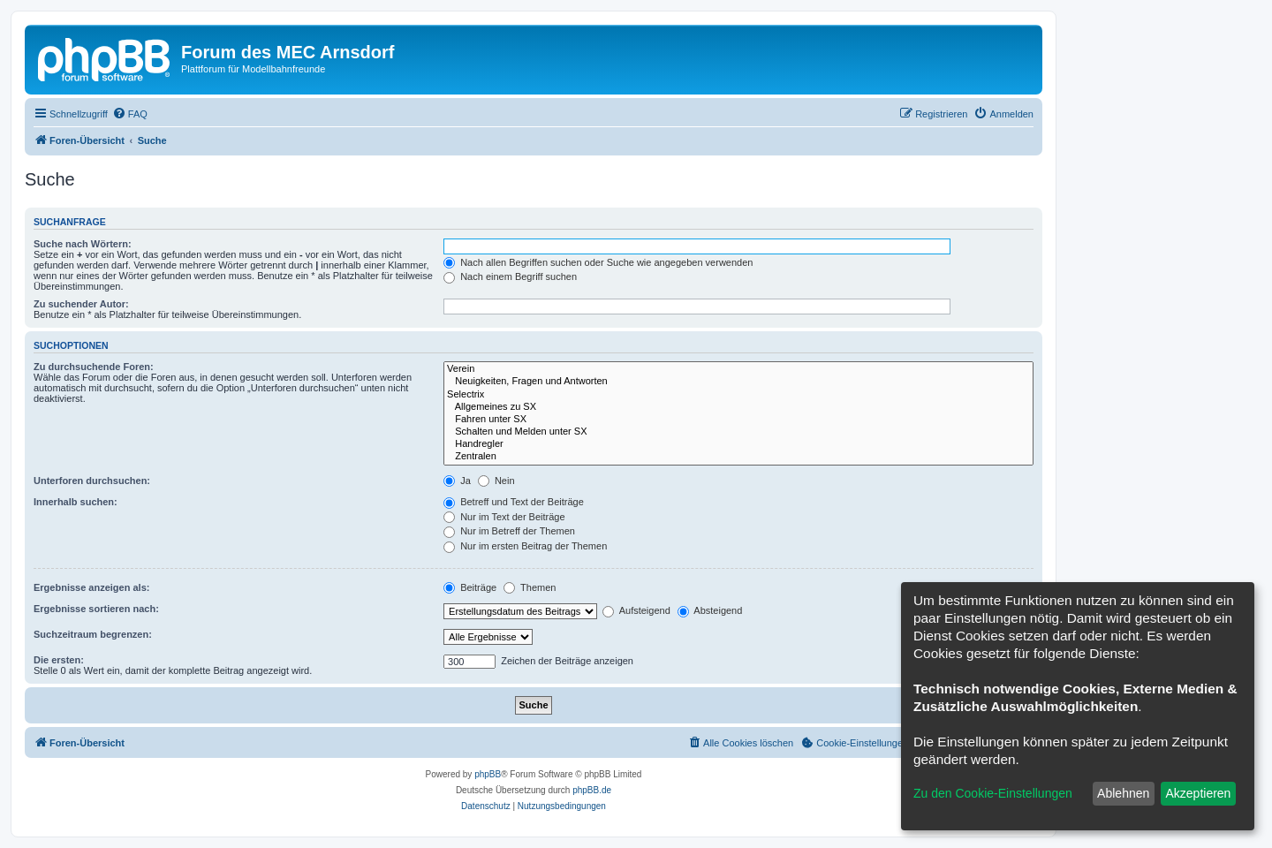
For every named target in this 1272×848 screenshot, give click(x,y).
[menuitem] (130, 114)
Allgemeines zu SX (738, 407)
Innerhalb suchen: (75, 501)
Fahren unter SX (738, 419)
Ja (457, 480)
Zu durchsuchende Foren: (94, 366)
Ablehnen (1123, 793)
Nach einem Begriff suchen (510, 276)
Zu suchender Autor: (81, 304)
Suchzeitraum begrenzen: (93, 634)
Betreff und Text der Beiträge (513, 501)
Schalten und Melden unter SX (738, 432)
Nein (496, 480)
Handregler (738, 444)
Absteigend (710, 610)
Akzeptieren (1197, 793)
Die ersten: (59, 660)
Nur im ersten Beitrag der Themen (525, 546)
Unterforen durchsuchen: (92, 480)
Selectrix (738, 395)
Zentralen (738, 456)
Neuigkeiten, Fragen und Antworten (738, 381)
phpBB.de (591, 790)
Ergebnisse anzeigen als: (91, 587)
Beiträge (469, 587)
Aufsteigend (636, 610)
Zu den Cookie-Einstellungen (992, 793)
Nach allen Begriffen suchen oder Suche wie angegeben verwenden (598, 262)
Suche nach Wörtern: (83, 243)
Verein (738, 369)
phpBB (487, 774)
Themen (530, 587)
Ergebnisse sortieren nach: (96, 608)
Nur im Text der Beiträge (503, 516)
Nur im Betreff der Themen (509, 531)
